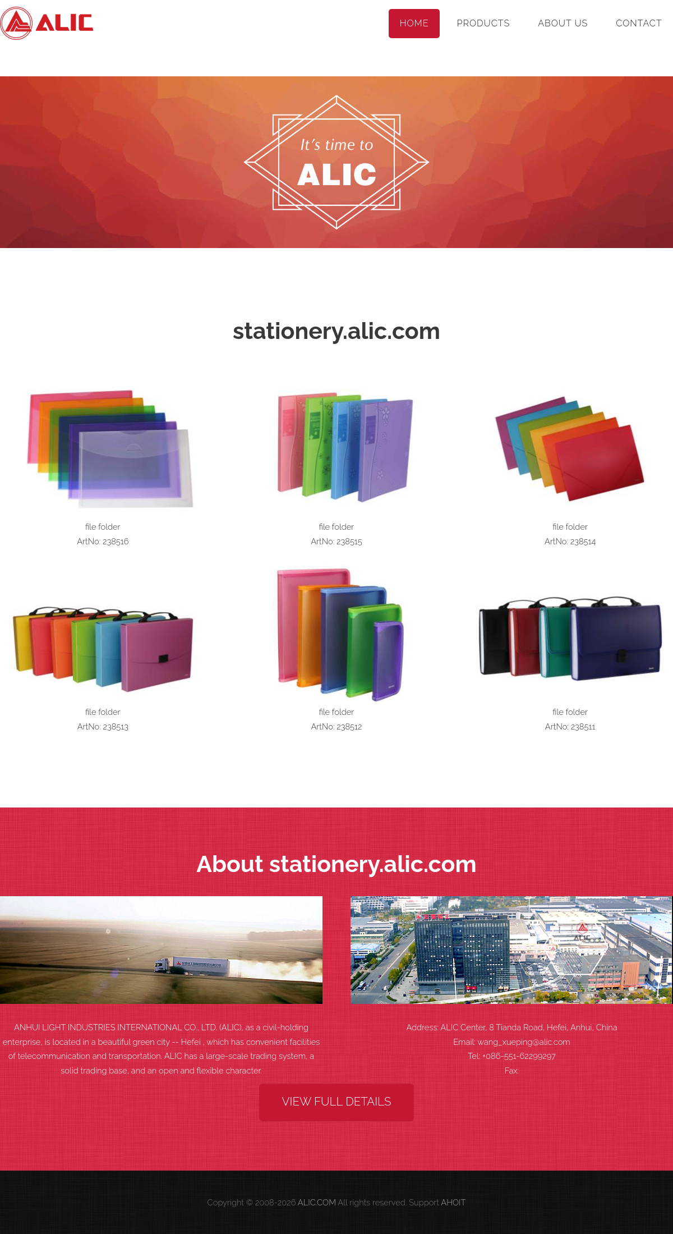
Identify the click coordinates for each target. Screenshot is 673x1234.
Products (483, 23)
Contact (639, 23)
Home (414, 23)
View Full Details (336, 1101)
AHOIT (453, 1202)
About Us (563, 23)
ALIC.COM (317, 1202)
